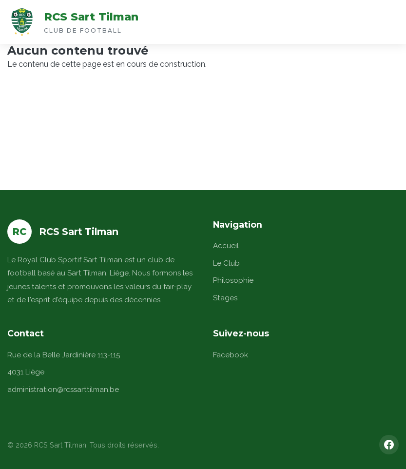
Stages (225, 297)
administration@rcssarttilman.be (63, 389)
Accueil (226, 245)
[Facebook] (389, 444)
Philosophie (233, 280)
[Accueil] (22, 22)
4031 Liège (25, 372)
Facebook (230, 355)
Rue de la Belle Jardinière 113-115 (63, 355)
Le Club (226, 263)
